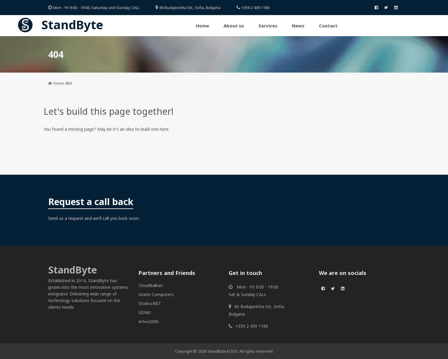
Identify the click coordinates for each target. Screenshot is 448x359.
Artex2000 (148, 321)
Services (267, 26)
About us (234, 26)
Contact (328, 26)
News (298, 26)
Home (202, 26)
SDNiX (144, 312)
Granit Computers (156, 294)
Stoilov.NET (149, 303)
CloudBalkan (150, 285)
